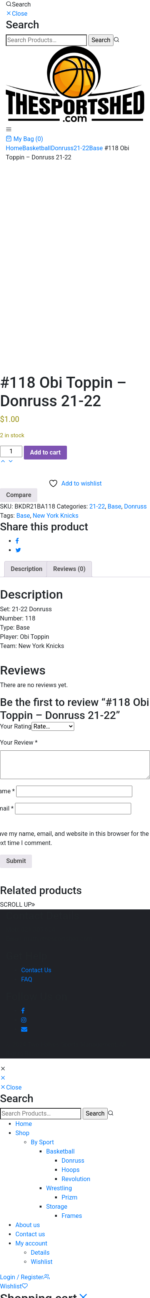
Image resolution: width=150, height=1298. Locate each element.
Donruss (62, 148)
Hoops (71, 1169)
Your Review (19, 742)
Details (40, 1252)
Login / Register (25, 1277)
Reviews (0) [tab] (69, 569)
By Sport (42, 1142)
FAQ (26, 979)
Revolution (76, 1179)
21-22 (81, 148)
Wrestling (59, 1188)
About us (27, 1225)
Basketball (36, 148)
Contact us (30, 1234)
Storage (56, 1206)
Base (96, 148)
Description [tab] (26, 569)
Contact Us (36, 970)
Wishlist (41, 1261)
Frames (72, 1215)
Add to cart (45, 452)
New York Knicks (55, 515)
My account (31, 1243)
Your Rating (16, 726)
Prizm (69, 1197)
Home (14, 148)
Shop (22, 1133)
